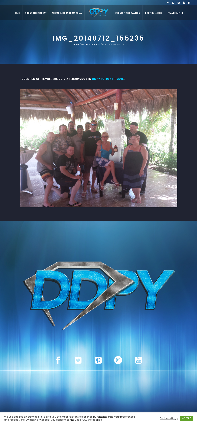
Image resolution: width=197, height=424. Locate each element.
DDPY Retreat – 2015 (108, 79)
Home (76, 44)
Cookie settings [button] (169, 418)
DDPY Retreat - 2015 (90, 44)
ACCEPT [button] (186, 418)
